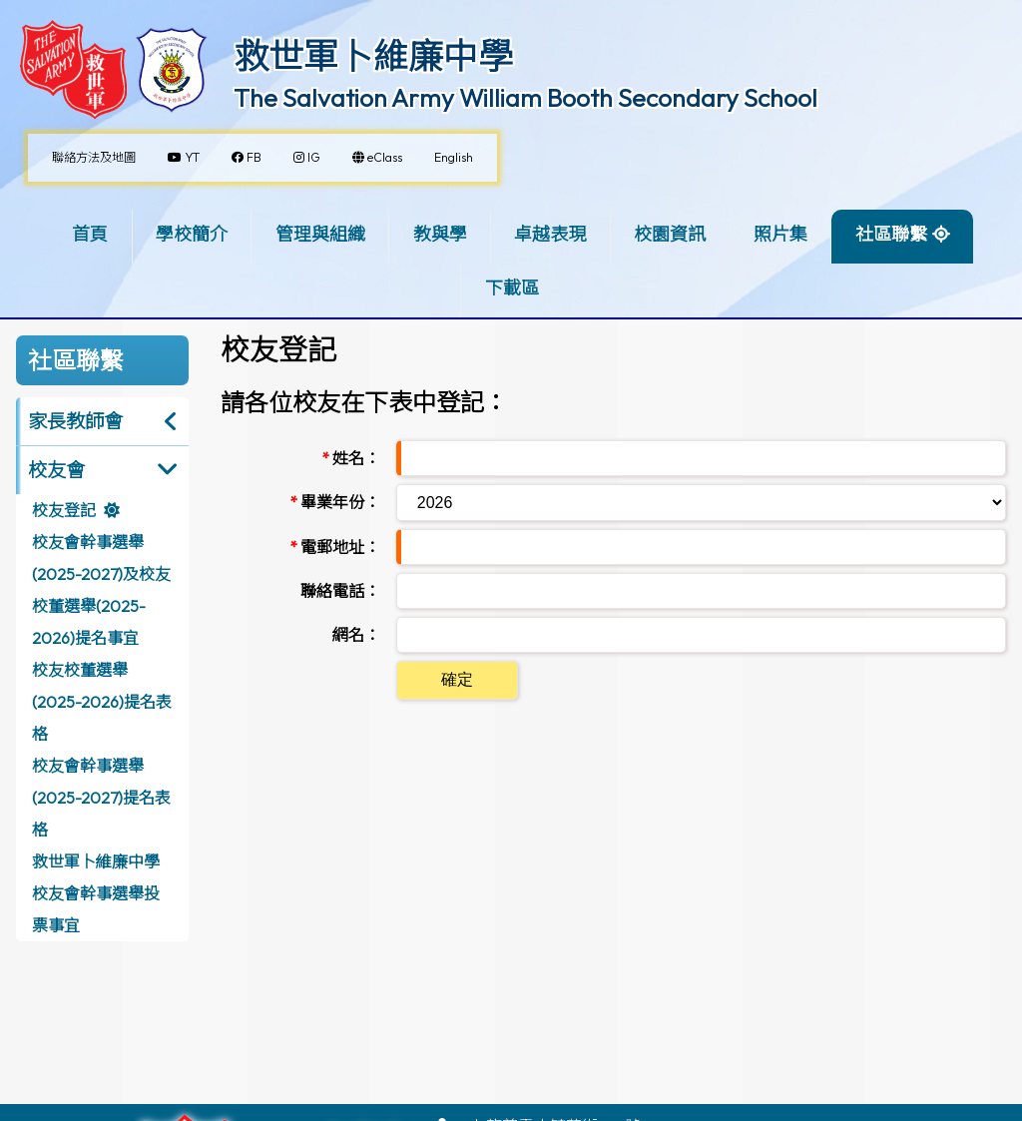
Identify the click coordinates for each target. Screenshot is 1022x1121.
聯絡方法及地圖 (94, 157)
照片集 (780, 234)
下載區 (512, 288)
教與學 (440, 234)
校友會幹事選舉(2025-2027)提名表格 (101, 798)
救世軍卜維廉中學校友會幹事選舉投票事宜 (96, 893)
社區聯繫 (891, 234)
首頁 (90, 234)
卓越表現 (550, 234)
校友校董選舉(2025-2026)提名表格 (102, 702)
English (453, 157)
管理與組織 (320, 234)
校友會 (56, 470)
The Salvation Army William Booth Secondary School (525, 98)
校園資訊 (670, 234)
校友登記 (64, 510)
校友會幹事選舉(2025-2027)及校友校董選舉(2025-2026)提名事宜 (101, 590)
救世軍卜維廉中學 (373, 56)
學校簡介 (192, 234)
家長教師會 (75, 421)
